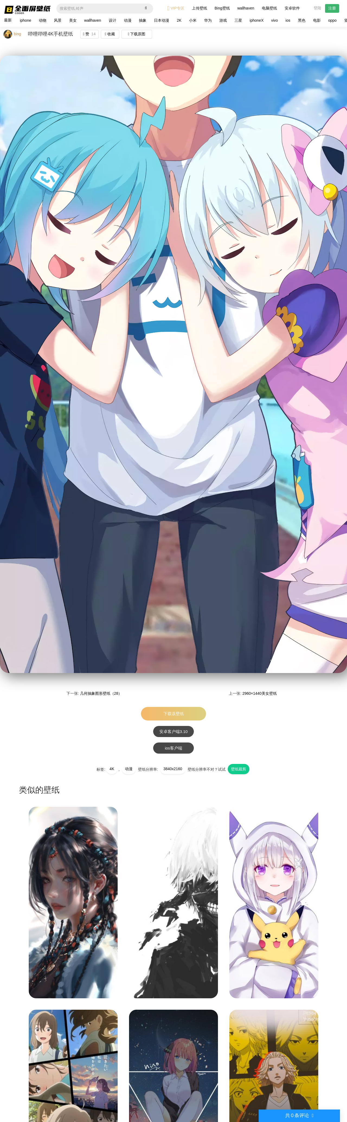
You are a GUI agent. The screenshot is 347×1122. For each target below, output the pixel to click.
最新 (8, 20)
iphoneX (257, 20)
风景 (58, 20)
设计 (112, 20)
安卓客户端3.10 (173, 731)
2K (179, 20)
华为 (208, 20)
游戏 (223, 20)
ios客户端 (173, 748)
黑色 (302, 20)
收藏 (110, 34)
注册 (332, 8)
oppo (332, 20)
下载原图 (136, 34)
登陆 (317, 8)
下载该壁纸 (173, 713)
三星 (238, 20)
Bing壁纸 (222, 8)
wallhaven (245, 8)
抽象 (142, 20)
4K (112, 769)
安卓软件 (292, 8)
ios (287, 20)
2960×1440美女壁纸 (259, 693)
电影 (317, 20)
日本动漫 (161, 20)
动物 (42, 20)
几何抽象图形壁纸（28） (101, 693)
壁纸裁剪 (238, 769)
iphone (25, 20)
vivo (274, 20)
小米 (193, 20)
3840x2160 (172, 769)
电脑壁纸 (269, 8)
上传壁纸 (199, 8)
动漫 (127, 20)
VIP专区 (175, 8)
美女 (73, 20)
